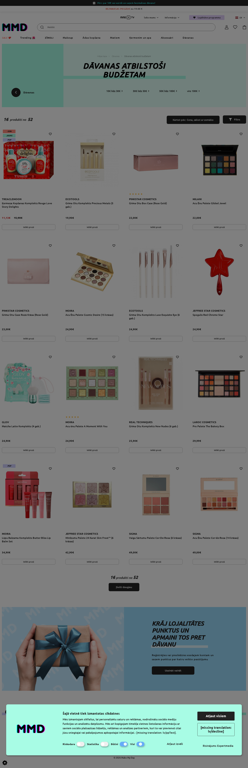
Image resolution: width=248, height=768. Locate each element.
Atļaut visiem (216, 716)
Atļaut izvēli (175, 743)
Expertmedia (225, 745)
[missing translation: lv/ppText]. (156, 732)
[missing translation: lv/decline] (216, 729)
